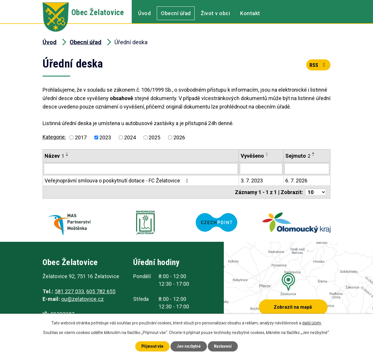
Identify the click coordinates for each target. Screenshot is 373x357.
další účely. (312, 323)
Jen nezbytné (189, 346)
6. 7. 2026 (296, 180)
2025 (154, 137)
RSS (318, 65)
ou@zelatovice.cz (82, 299)
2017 (81, 137)
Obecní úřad (176, 13)
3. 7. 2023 (252, 180)
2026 (179, 137)
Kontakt (250, 13)
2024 (130, 137)
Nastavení (223, 346)
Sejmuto (297, 156)
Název (54, 156)
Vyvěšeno (252, 156)
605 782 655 (101, 291)
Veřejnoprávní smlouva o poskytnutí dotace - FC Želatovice (118, 180)
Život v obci (215, 13)
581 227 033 (69, 291)
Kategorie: (54, 137)
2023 (105, 137)
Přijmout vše (152, 346)
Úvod (144, 13)
